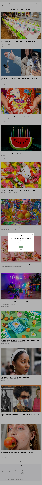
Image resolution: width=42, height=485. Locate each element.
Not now (21, 249)
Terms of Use (22, 244)
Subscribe (21, 247)
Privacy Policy (26, 244)
